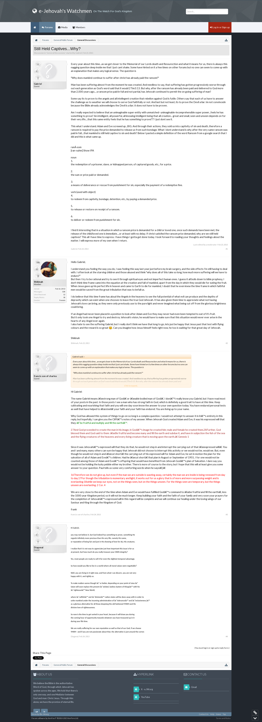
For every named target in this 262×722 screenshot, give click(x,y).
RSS (228, 714)
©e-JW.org (44, 714)
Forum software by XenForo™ (55, 718)
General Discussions (56, 53)
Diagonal (38, 547)
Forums (49, 27)
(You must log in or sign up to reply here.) (212, 648)
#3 (227, 514)
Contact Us (204, 714)
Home (35, 27)
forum (34, 714)
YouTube (142, 697)
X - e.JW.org (143, 689)
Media (64, 27)
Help (212, 714)
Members (80, 27)
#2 (227, 343)
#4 (227, 636)
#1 (227, 249)
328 (63, 292)
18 (64, 297)
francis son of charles (45, 376)
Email (190, 687)
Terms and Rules (223, 718)
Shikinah (38, 281)
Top (224, 714)
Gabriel (78, 53)
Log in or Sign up (220, 27)
